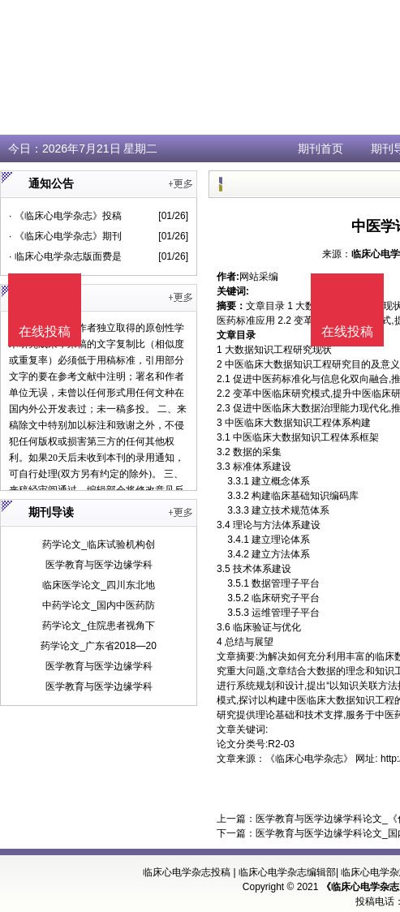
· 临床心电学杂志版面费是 (65, 256)
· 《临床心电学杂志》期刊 (65, 236)
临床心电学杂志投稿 (186, 872)
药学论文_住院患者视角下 (98, 625)
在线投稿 (347, 331)
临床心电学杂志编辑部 (287, 872)
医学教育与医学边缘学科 (99, 564)
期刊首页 (320, 148)
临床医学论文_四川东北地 (98, 585)
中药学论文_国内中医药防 (98, 605)
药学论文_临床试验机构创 (98, 544)
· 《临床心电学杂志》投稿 (65, 216)
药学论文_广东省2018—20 (99, 646)
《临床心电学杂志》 (309, 758)
